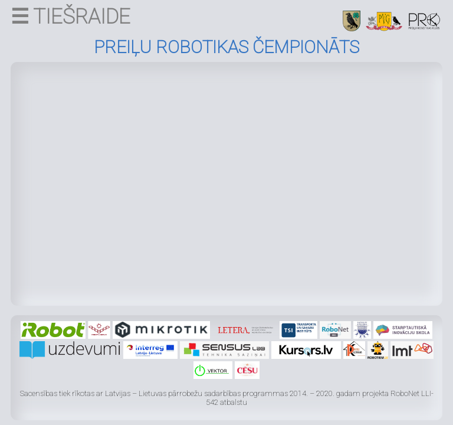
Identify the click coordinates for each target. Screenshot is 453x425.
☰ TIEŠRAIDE (70, 17)
